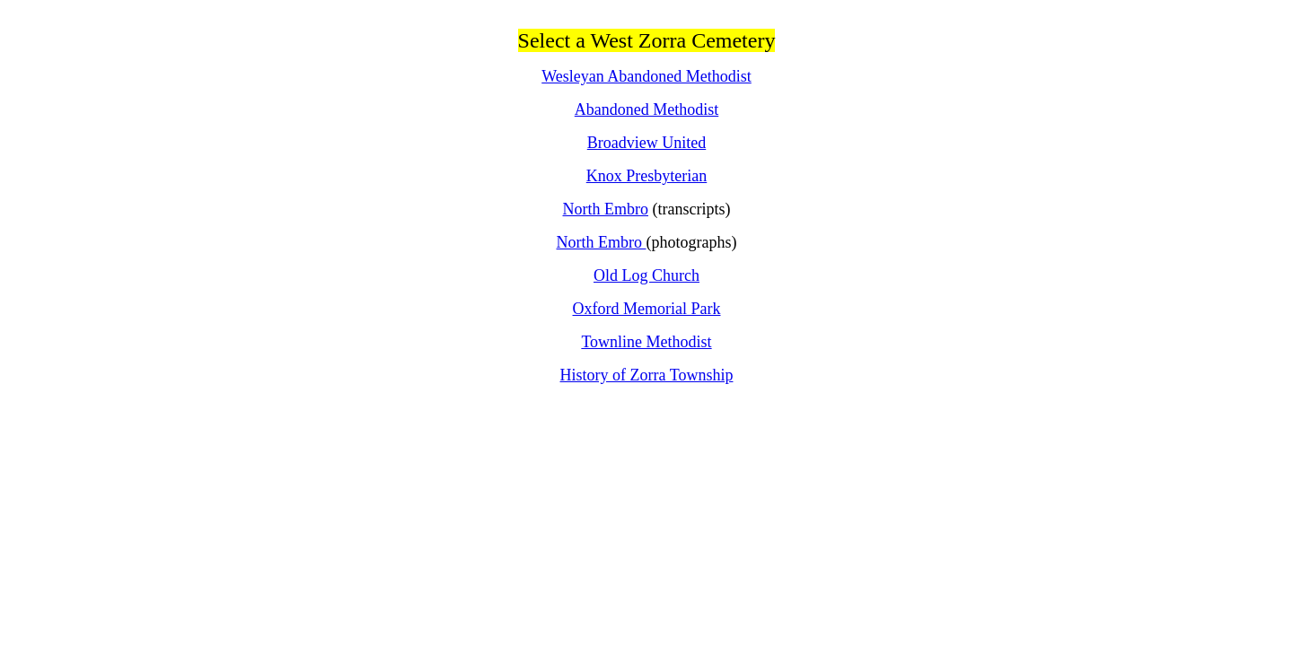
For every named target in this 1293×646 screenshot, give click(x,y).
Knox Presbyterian (646, 176)
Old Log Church (646, 275)
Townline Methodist (646, 342)
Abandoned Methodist (646, 109)
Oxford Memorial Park (647, 309)
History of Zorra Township (647, 375)
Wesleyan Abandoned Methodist (646, 76)
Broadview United (646, 143)
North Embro (605, 209)
